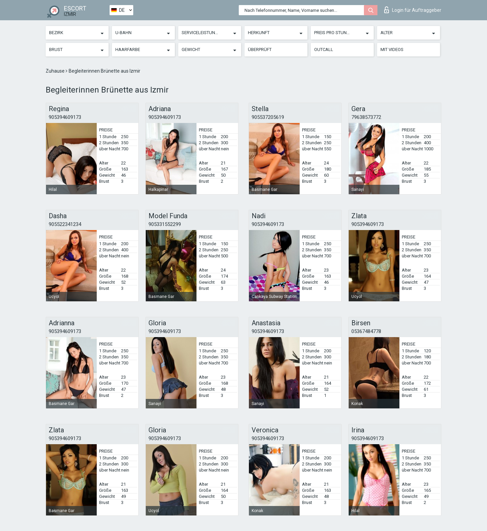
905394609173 (65, 117)
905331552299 (164, 224)
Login (412, 10)
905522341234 (65, 224)
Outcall (323, 49)
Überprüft (260, 49)
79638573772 (366, 117)
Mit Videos (391, 49)
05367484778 (366, 331)
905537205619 (268, 117)
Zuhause (56, 71)
